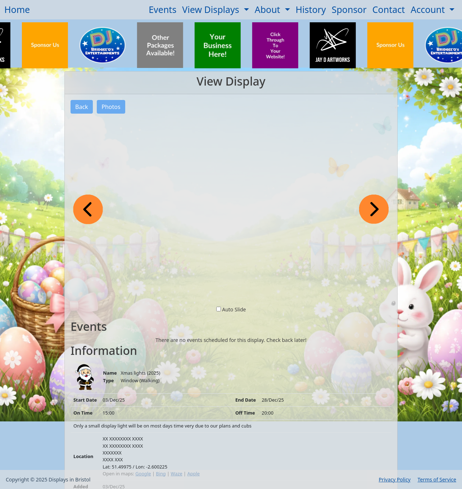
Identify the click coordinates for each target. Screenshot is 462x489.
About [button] (268, 9)
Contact (388, 9)
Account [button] (429, 9)
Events (162, 9)
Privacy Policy (394, 479)
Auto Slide (234, 309)
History (311, 9)
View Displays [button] (211, 9)
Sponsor (349, 9)
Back (81, 107)
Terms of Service (436, 479)
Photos (110, 107)
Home (17, 9)
